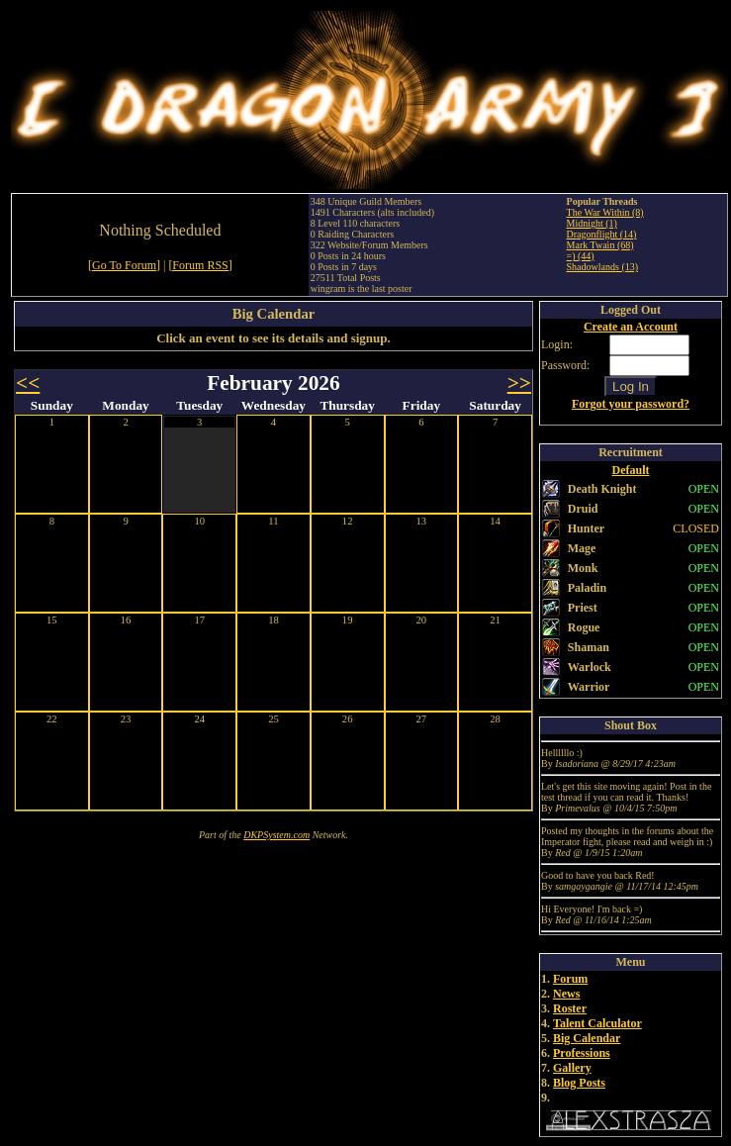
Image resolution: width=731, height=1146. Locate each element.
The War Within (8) (605, 212)
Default (631, 470)
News (566, 994)
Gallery (572, 1068)
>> (519, 383)
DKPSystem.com (276, 834)
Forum (570, 979)
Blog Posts (579, 1083)
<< (28, 383)
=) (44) (580, 255)
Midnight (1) (592, 223)
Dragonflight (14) (602, 234)
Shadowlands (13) (603, 266)
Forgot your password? (630, 404)
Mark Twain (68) (600, 244)
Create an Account (631, 327)
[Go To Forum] (124, 265)
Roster (570, 1008)
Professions (581, 1053)
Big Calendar (586, 1038)
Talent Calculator (597, 1023)
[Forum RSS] (199, 265)
